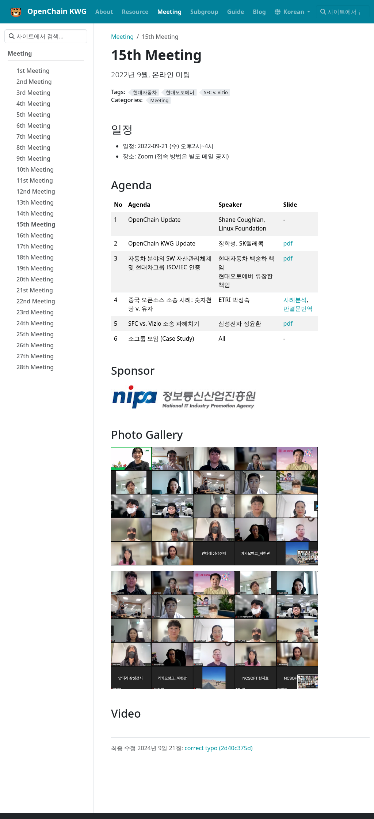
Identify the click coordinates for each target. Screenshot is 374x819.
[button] (292, 11)
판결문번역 (298, 308)
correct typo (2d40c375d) (218, 748)
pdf (288, 243)
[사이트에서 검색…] (343, 11)
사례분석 (295, 300)
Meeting (122, 37)
